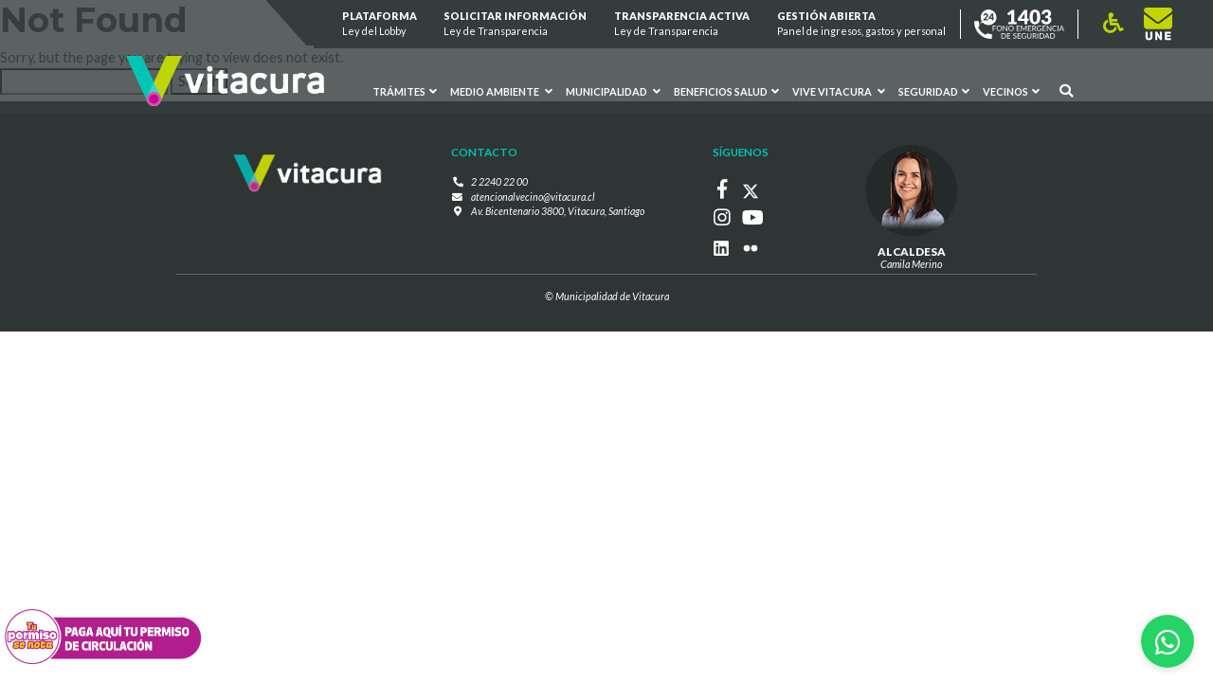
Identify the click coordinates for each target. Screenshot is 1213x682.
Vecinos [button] (1011, 92)
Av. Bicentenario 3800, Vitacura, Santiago (557, 210)
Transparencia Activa (682, 24)
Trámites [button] (405, 92)
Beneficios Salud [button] (726, 92)
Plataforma (379, 24)
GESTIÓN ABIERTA (861, 24)
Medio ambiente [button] (501, 92)
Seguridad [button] (933, 92)
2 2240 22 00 (499, 181)
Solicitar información (516, 24)
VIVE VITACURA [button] (838, 92)
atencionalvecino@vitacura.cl (533, 195)
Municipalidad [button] (613, 92)
